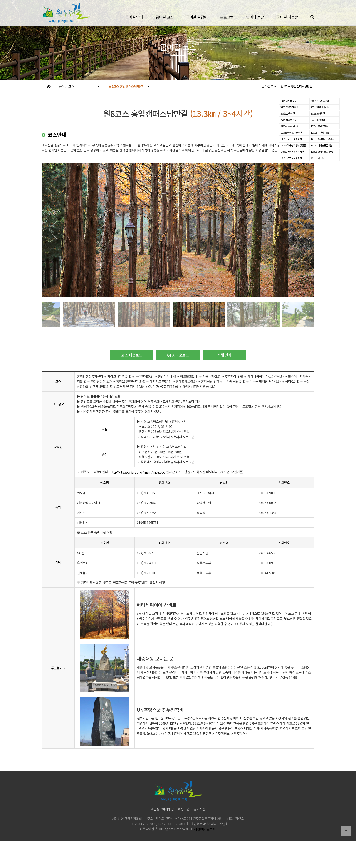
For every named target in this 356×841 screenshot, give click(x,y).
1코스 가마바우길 (288, 100)
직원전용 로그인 (204, 829)
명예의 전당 (255, 17)
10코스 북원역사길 (319, 126)
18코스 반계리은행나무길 (322, 151)
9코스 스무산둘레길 (289, 126)
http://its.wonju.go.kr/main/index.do (137, 472)
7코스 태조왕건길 (288, 120)
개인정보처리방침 (162, 809)
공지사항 (199, 809)
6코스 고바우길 (318, 113)
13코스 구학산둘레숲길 (291, 139)
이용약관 (184, 809)
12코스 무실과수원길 (320, 132)
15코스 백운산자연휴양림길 (293, 145)
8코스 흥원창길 (318, 120)
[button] (53, 230)
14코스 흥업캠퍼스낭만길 (322, 139)
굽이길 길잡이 (196, 17)
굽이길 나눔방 (287, 17)
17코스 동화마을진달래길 (292, 151)
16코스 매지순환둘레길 (321, 145)
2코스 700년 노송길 (320, 100)
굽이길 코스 (164, 17)
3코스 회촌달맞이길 (289, 107)
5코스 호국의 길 (287, 113)
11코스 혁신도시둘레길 (291, 132)
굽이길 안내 (134, 17)
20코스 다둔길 (317, 158)
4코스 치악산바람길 (320, 107)
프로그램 (226, 17)
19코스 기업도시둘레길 (291, 158)
